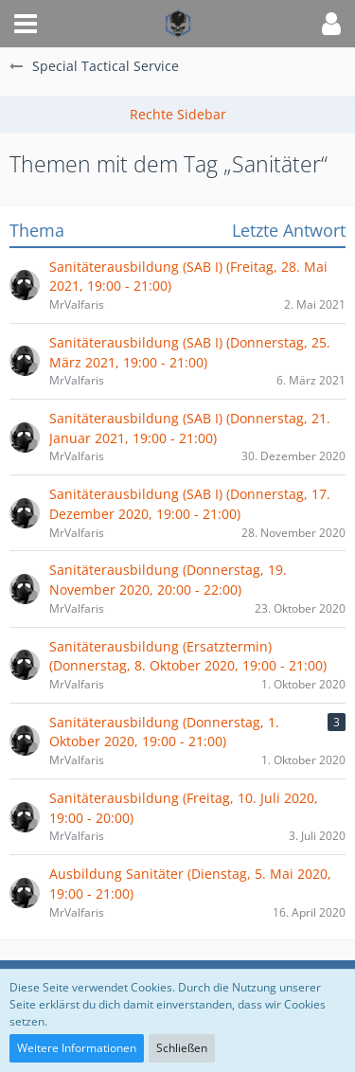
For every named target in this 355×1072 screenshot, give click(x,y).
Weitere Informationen (76, 1048)
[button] (25, 24)
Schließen (181, 1048)
